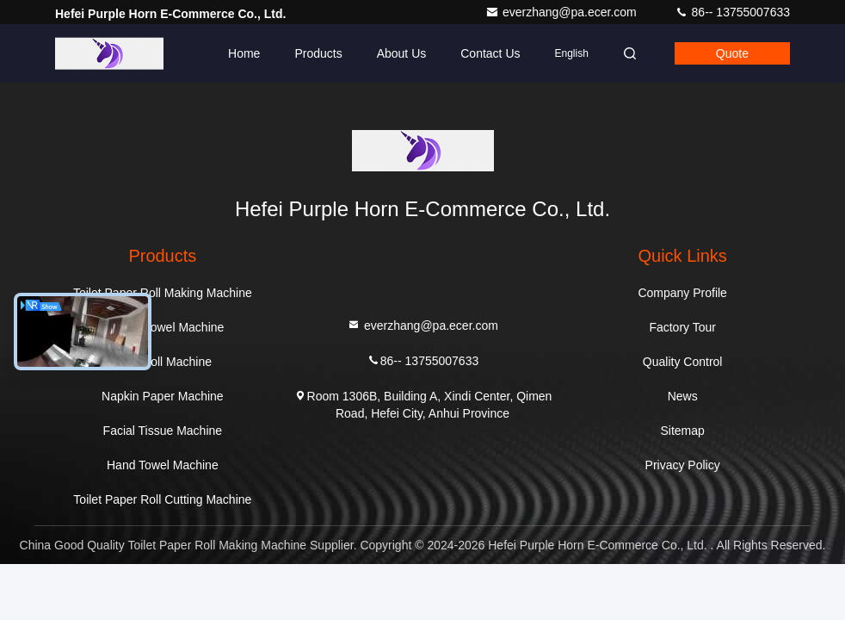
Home (244, 53)
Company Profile (682, 293)
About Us (402, 53)
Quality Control (683, 362)
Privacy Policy (682, 465)
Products (318, 53)
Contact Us (490, 53)
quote (732, 53)
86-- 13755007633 (732, 12)
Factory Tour (682, 327)
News (683, 396)
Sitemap (682, 430)
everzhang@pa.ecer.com (562, 12)
